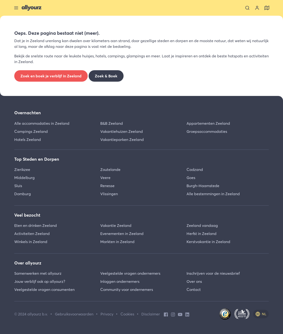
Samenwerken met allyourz (38, 273)
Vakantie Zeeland (115, 225)
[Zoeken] (247, 8)
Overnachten (27, 112)
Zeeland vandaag (202, 225)
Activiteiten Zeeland (32, 233)
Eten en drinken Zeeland (35, 225)
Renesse (107, 185)
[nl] (261, 314)
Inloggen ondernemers (119, 281)
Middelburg (24, 177)
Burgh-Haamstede (203, 185)
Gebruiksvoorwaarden (74, 314)
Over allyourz (27, 263)
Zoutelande (110, 169)
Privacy (107, 314)
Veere (105, 177)
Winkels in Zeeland (30, 241)
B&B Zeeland (111, 123)
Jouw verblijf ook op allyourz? (39, 281)
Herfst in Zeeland (201, 233)
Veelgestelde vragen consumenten (44, 289)
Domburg (22, 193)
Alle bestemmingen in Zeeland (213, 193)
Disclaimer (150, 314)
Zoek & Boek (106, 76)
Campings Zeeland (31, 131)
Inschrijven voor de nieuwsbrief (213, 273)
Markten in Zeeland (117, 241)
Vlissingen (109, 193)
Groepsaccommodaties (207, 131)
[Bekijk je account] (257, 8)
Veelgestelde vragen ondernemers (130, 273)
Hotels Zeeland (27, 139)
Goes (191, 177)
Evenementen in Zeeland (122, 233)
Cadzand (195, 169)
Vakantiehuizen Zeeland (121, 131)
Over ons (194, 281)
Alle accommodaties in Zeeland (41, 123)
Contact (194, 289)
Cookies (127, 314)
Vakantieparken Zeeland (122, 139)
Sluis (18, 185)
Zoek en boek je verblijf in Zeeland (51, 76)
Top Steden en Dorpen (36, 159)
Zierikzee (22, 169)
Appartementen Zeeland (208, 123)
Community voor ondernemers (126, 289)
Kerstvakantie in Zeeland (208, 241)
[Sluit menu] (16, 8)
